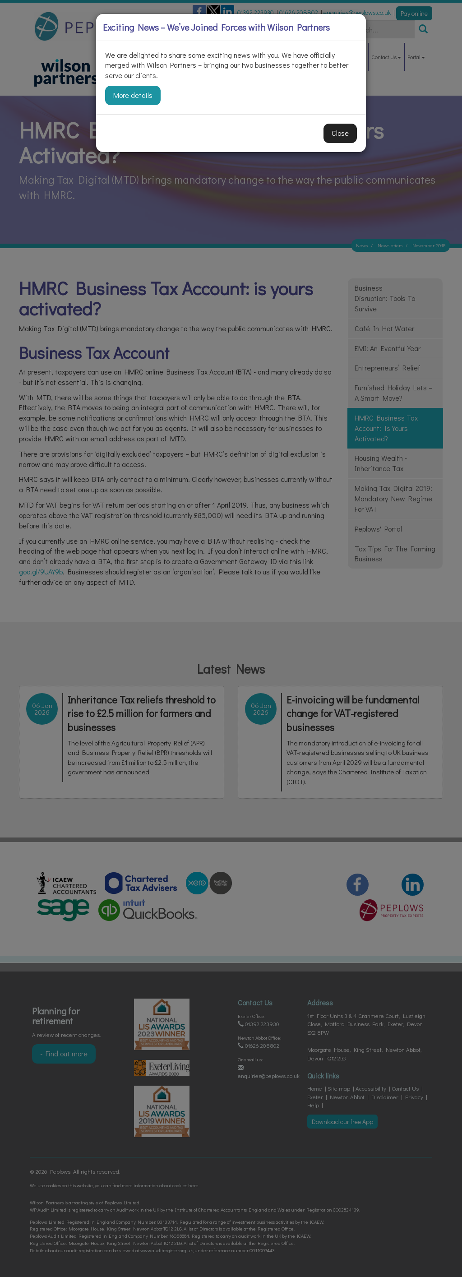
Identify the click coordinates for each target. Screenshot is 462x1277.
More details (132, 95)
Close (340, 133)
